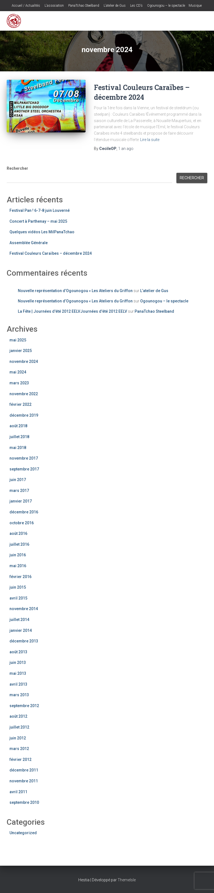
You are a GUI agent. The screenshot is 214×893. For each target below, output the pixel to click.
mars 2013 (19, 695)
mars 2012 (19, 748)
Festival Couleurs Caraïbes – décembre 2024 (50, 253)
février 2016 (20, 576)
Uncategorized (23, 833)
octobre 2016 (21, 523)
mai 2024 (17, 372)
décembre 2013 (23, 641)
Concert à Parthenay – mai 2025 (38, 221)
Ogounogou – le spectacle (165, 6)
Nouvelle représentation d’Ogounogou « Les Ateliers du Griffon (75, 290)
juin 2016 (17, 555)
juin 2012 (17, 738)
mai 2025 (17, 340)
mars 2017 (19, 490)
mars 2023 (19, 383)
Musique (195, 6)
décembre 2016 (23, 512)
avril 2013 (18, 684)
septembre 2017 (24, 469)
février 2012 (20, 759)
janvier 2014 (20, 630)
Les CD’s (136, 6)
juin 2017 (17, 479)
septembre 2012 (24, 705)
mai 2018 (17, 447)
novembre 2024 (23, 361)
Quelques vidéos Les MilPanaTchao (41, 232)
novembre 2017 (23, 458)
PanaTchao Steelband (83, 6)
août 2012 (18, 716)
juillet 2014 (19, 619)
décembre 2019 (23, 415)
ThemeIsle (127, 880)
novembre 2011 (23, 781)
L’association (54, 6)
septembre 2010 (24, 802)
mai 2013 (17, 673)
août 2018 (18, 426)
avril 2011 (18, 792)
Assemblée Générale (28, 243)
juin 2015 (17, 587)
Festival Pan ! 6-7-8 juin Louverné (39, 210)
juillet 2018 (19, 437)
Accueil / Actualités (25, 6)
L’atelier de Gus (114, 6)
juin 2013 (17, 662)
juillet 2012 (19, 727)
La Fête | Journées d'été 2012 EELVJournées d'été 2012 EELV (72, 311)
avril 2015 (18, 598)
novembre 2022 (23, 394)
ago (125, 148)
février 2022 (20, 404)
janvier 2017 (20, 501)
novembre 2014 (23, 608)
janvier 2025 (20, 350)
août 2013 (18, 652)
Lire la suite (149, 139)
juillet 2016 (19, 544)
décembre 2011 (23, 770)
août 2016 (18, 533)
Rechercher (17, 168)
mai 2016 (17, 566)
